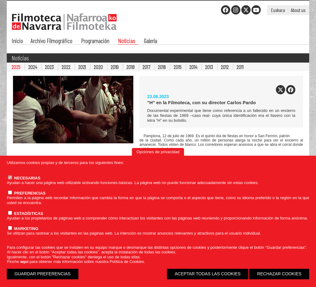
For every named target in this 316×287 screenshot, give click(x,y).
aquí (24, 261)
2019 (114, 67)
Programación (95, 41)
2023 (49, 67)
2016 (162, 67)
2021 (82, 67)
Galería (150, 41)
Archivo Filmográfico (51, 41)
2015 (177, 67)
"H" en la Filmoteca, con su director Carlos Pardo (201, 102)
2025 (15, 67)
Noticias (126, 41)
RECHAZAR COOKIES (279, 273)
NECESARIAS (24, 178)
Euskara (278, 10)
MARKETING (23, 228)
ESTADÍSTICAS (25, 213)
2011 (239, 67)
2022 (65, 67)
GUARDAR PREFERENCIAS (43, 273)
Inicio (17, 41)
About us (298, 10)
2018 (130, 67)
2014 (193, 67)
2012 (225, 67)
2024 (32, 67)
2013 (209, 67)
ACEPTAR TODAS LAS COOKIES (207, 273)
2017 (146, 67)
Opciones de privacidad (157, 152)
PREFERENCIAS (26, 193)
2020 (98, 67)
